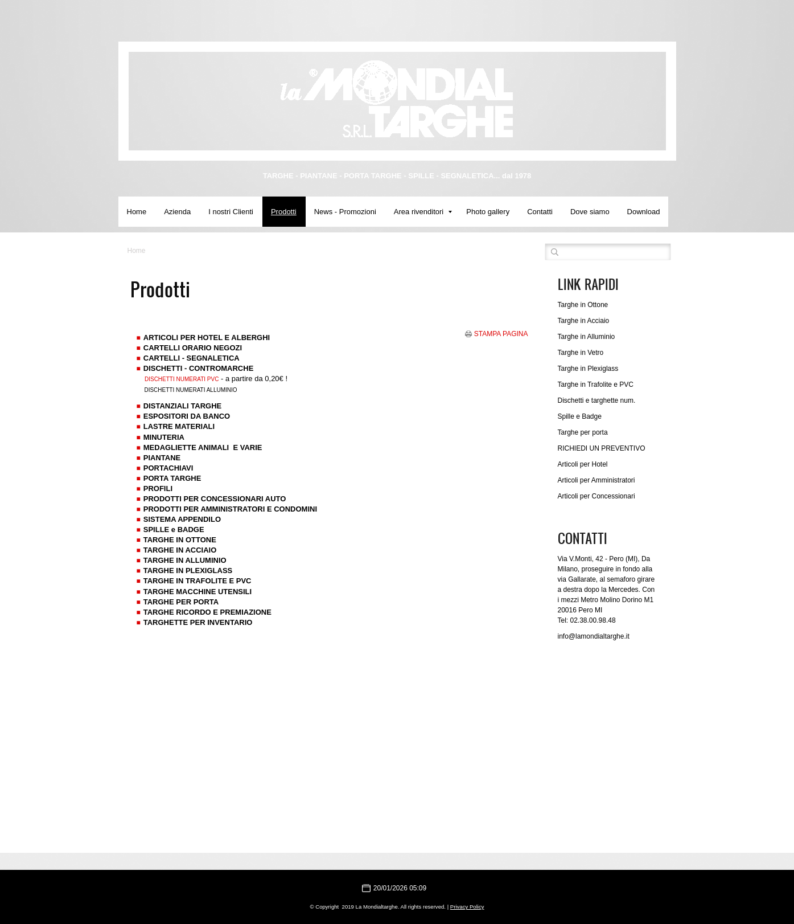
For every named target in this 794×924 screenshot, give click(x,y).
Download (643, 211)
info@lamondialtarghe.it (594, 636)
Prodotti (284, 211)
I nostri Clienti (230, 211)
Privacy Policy (467, 906)
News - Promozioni (345, 211)
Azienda (177, 211)
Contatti (540, 211)
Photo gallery (487, 211)
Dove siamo (590, 211)
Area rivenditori (423, 211)
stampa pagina (501, 333)
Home (137, 211)
